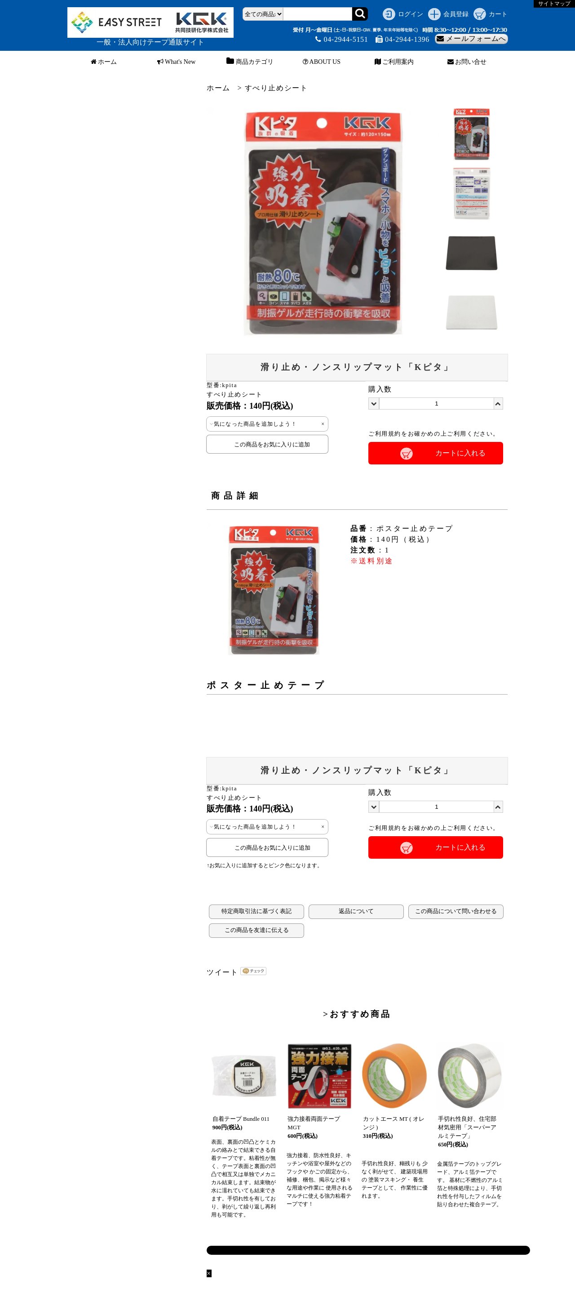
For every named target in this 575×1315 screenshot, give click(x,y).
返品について (356, 911)
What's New (176, 61)
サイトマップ (554, 3)
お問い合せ (467, 61)
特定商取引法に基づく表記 (256, 911)
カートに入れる (460, 453)
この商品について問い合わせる (456, 911)
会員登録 (456, 14)
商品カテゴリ (249, 61)
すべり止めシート (276, 88)
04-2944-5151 (341, 39)
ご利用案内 (394, 61)
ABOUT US (322, 61)
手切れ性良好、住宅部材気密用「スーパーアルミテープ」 (467, 1127)
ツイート (222, 972)
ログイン (410, 14)
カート (498, 14)
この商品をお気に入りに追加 (267, 444)
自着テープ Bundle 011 (241, 1119)
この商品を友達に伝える (257, 930)
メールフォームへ (471, 38)
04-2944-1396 (402, 39)
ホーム (104, 61)
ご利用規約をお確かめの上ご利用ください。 (434, 434)
